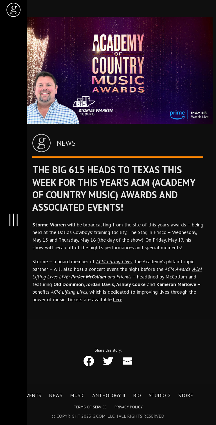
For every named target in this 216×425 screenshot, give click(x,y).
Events (32, 395)
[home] (13, 10)
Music (77, 395)
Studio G (159, 395)
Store (185, 395)
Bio (137, 395)
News (55, 395)
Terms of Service (90, 407)
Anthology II (108, 395)
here (117, 299)
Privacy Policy (128, 407)
